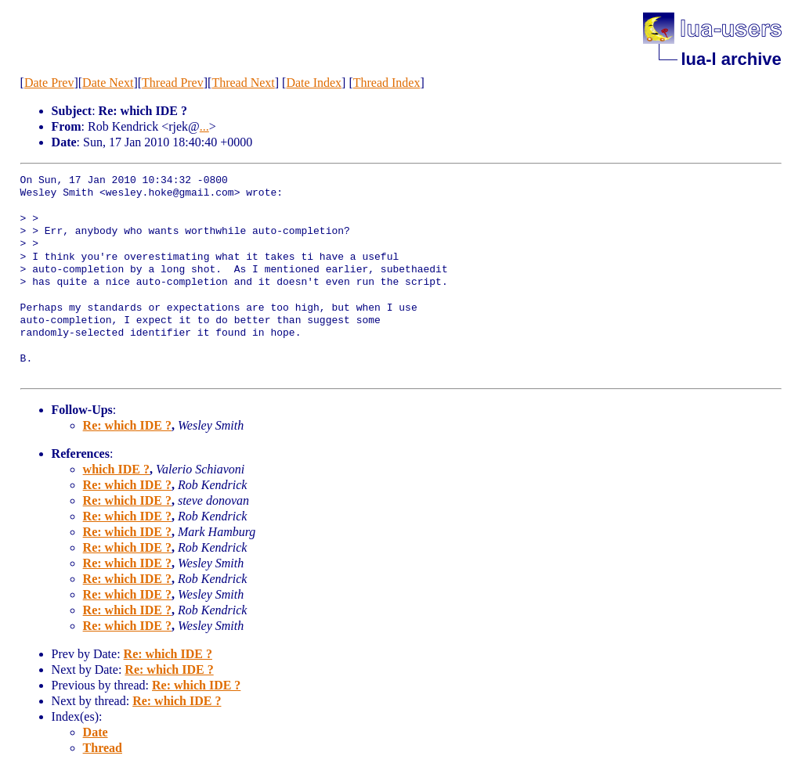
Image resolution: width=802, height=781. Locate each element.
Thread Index (387, 82)
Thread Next (242, 82)
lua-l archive (731, 59)
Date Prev (49, 82)
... (204, 126)
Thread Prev (173, 82)
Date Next (107, 82)
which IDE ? (116, 469)
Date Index (313, 82)
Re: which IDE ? (127, 425)
